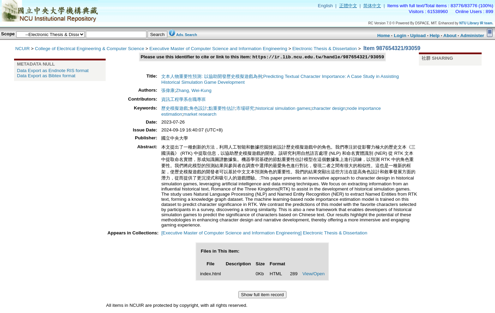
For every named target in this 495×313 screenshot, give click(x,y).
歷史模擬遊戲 (174, 109)
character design (329, 109)
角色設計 (198, 109)
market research (200, 114)
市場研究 (245, 109)
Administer (472, 35)
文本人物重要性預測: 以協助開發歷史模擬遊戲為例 (211, 77)
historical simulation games (283, 109)
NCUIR (22, 48)
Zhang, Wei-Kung (193, 91)
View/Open (313, 274)
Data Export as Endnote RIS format (53, 70)
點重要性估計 (222, 109)
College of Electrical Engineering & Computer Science (89, 48)
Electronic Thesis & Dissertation (324, 48)
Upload (418, 35)
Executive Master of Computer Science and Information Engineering (218, 48)
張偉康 (168, 91)
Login (400, 35)
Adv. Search (186, 35)
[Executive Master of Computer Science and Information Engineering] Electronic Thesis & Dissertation (264, 233)
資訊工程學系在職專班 (183, 100)
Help (434, 35)
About (450, 35)
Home (383, 35)
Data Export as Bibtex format (46, 75)
